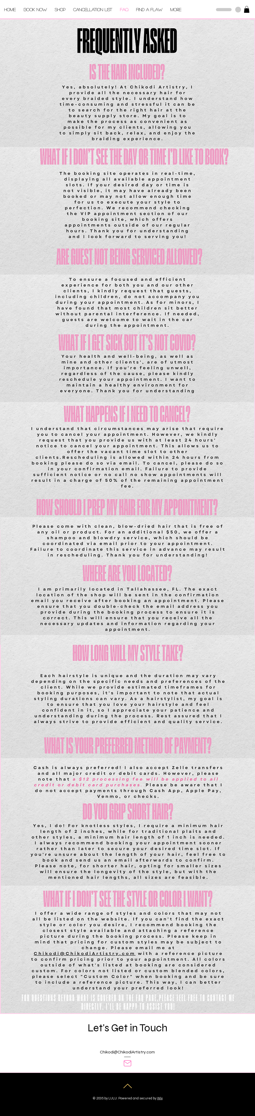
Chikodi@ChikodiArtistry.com (127, 1052)
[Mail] (127, 1063)
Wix (160, 1098)
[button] (247, 9)
